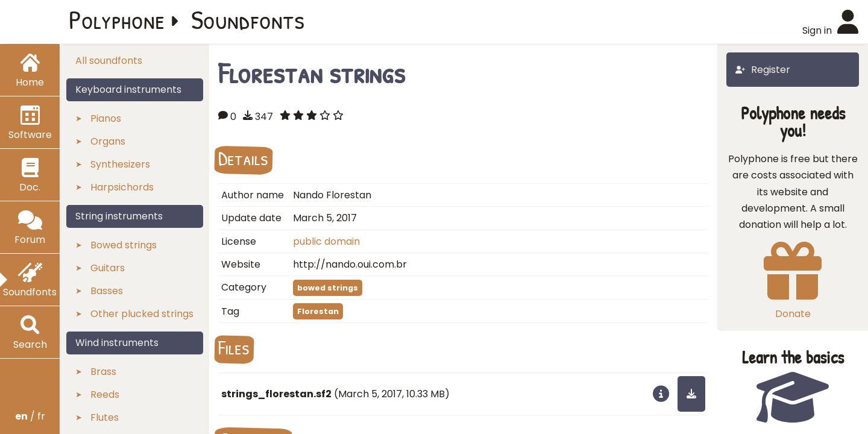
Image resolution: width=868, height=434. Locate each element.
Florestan (318, 311)
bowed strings (327, 288)
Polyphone (117, 19)
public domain (326, 241)
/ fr (30, 416)
